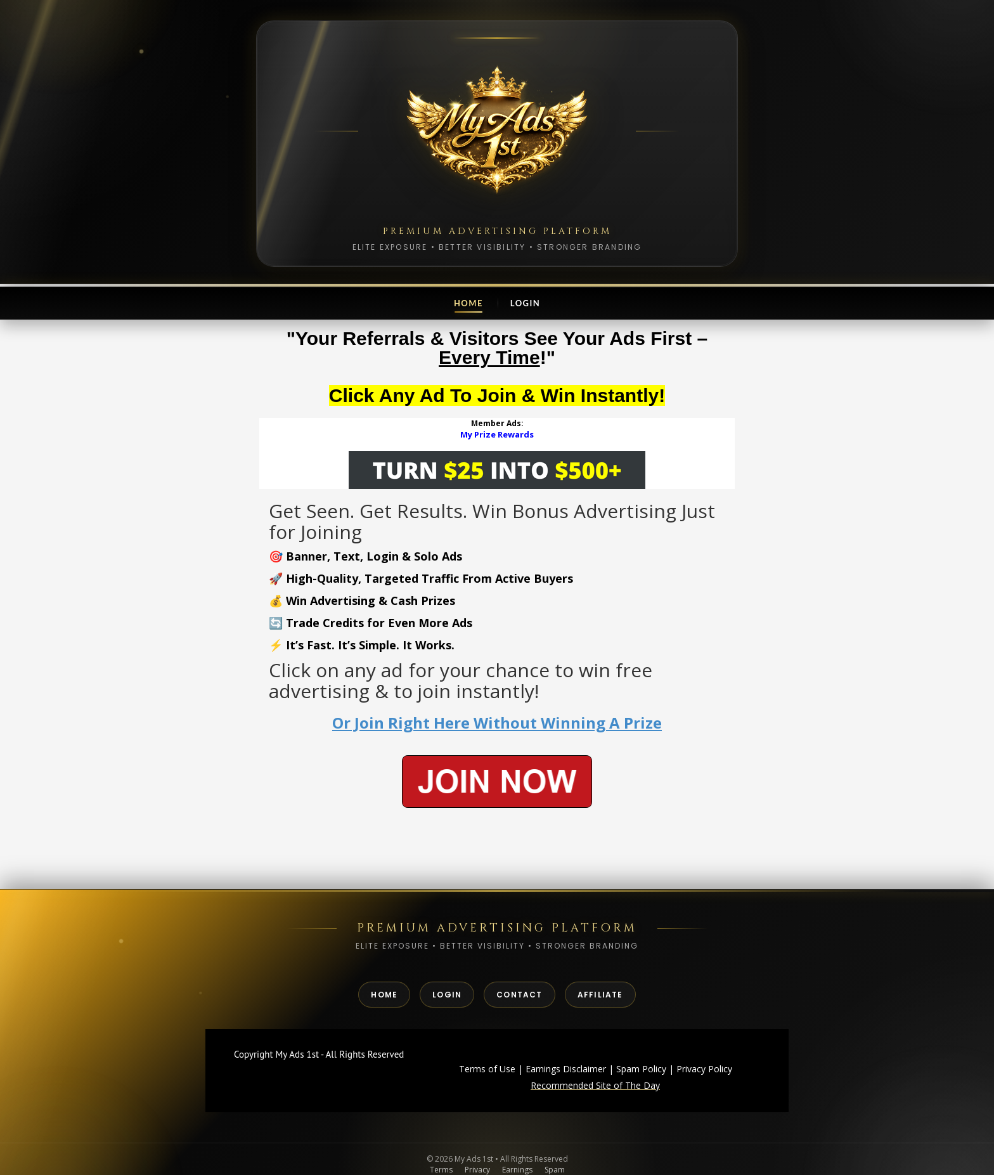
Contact (519, 994)
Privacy (477, 1169)
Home (468, 303)
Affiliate (600, 994)
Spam (555, 1169)
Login (525, 303)
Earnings (517, 1169)
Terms (441, 1169)
